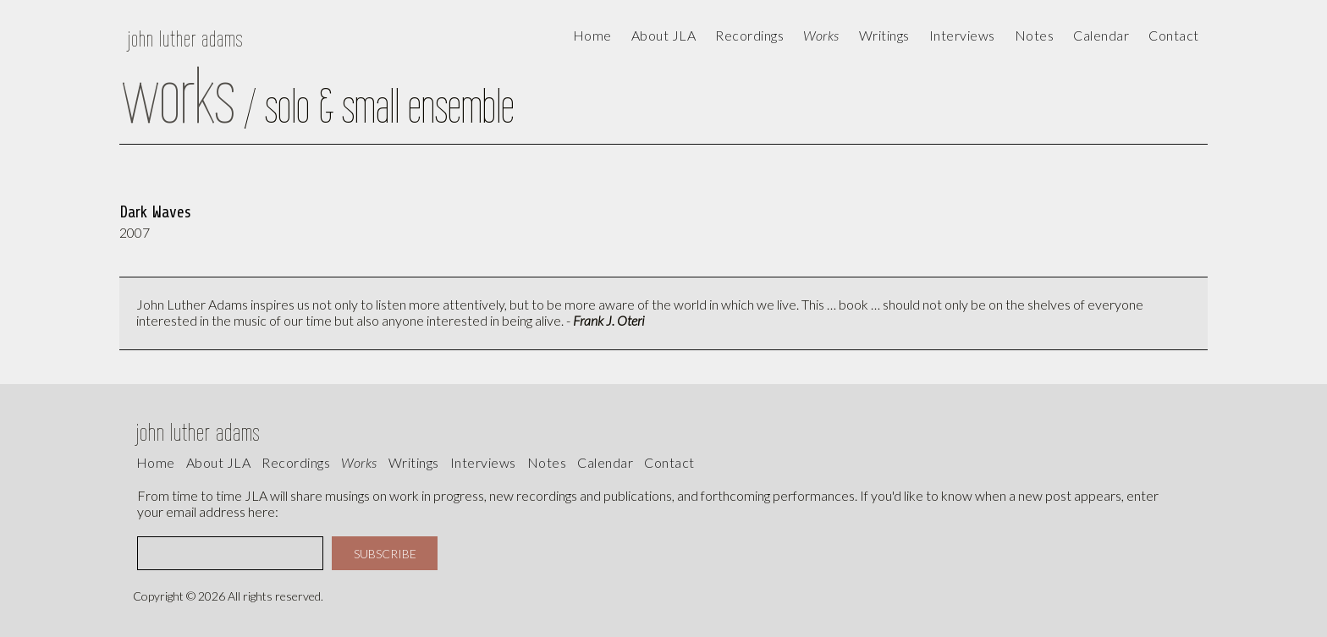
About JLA (664, 35)
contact (1173, 35)
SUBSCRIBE (385, 553)
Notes (547, 462)
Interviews (962, 35)
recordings (296, 462)
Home (592, 35)
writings (413, 462)
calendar (1101, 35)
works (359, 462)
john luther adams (185, 38)
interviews (483, 462)
